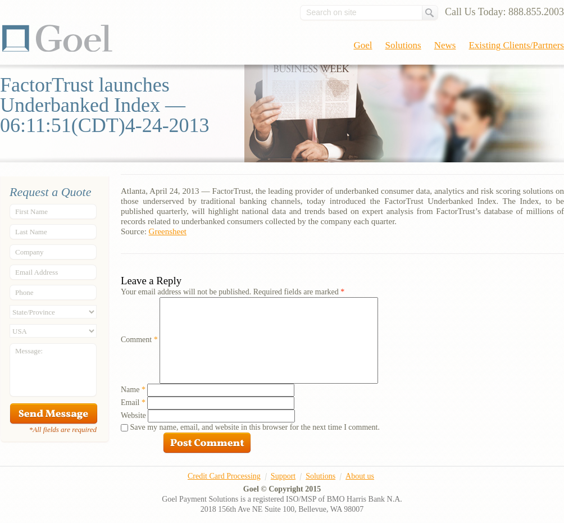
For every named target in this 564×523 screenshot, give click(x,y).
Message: (29, 351)
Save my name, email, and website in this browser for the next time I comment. (255, 427)
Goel (57, 38)
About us (359, 476)
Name (133, 389)
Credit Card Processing (224, 476)
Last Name (31, 232)
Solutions (403, 45)
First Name (31, 211)
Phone (24, 292)
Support (283, 476)
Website (133, 415)
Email (133, 402)
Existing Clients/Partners (516, 45)
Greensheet (168, 231)
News (445, 45)
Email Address (36, 272)
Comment (139, 339)
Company (29, 252)
